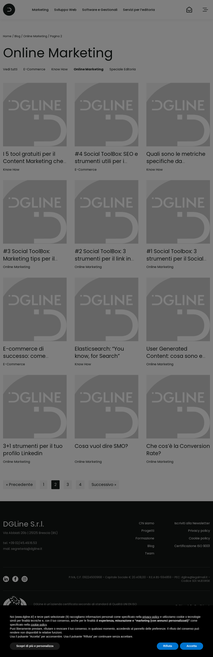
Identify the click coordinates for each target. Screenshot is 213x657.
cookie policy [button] (39, 624)
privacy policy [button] (150, 616)
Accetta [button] (191, 646)
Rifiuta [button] (167, 646)
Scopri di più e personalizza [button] (34, 646)
